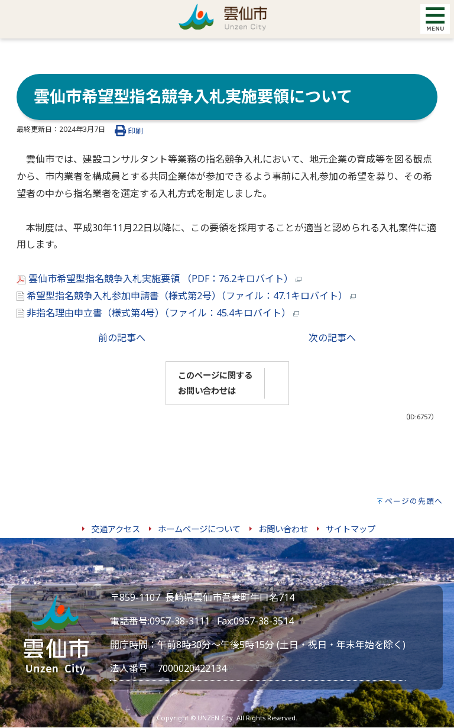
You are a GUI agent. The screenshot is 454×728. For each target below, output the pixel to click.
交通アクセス (115, 529)
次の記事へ (332, 337)
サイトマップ (350, 529)
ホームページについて (199, 529)
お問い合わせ (283, 529)
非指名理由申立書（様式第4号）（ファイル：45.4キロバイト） (158, 312)
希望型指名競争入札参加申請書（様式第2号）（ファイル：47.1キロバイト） (186, 295)
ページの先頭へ (414, 501)
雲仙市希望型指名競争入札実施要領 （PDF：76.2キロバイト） (159, 278)
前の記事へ (121, 337)
